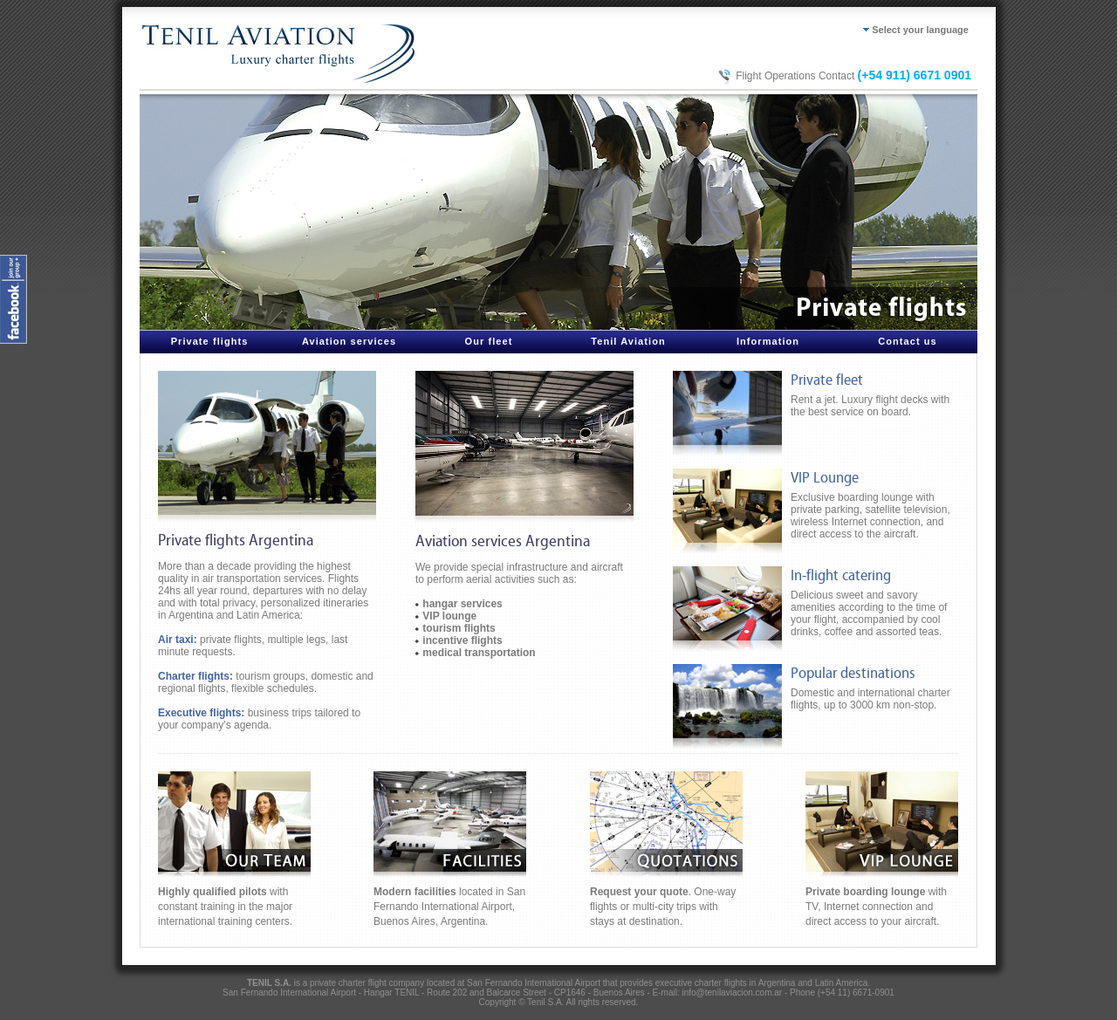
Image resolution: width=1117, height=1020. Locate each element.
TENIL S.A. (269, 983)
